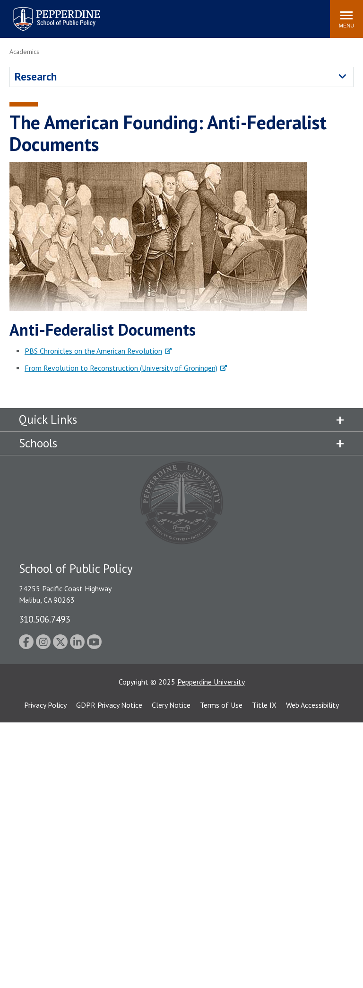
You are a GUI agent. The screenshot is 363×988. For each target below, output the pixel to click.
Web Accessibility (312, 705)
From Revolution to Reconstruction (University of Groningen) (121, 368)
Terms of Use (221, 705)
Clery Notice (171, 705)
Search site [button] (194, 14)
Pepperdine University (211, 681)
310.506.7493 (44, 619)
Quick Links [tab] (48, 419)
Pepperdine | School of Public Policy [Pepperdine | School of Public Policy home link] (47, 13)
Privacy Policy (45, 705)
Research (36, 76)
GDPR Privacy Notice (109, 705)
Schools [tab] (38, 443)
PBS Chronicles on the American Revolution (93, 351)
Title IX (264, 705)
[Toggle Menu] (346, 19)
